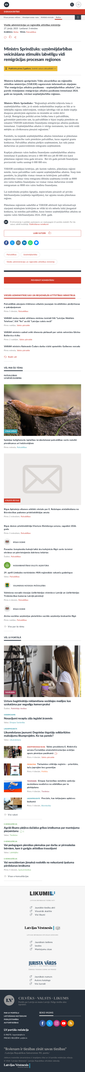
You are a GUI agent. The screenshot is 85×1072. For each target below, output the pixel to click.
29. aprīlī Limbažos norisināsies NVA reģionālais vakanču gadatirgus (38, 573)
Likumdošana (15, 740)
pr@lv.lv (23, 1038)
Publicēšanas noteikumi (39, 224)
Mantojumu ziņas (43, 949)
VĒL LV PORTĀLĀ (12, 638)
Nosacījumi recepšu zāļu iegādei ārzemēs (28, 718)
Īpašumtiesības (24, 870)
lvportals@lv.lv (19, 1035)
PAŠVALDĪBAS (10, 376)
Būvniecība (46, 806)
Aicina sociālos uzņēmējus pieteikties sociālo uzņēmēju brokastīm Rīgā (40, 616)
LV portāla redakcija (16, 1030)
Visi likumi (40, 915)
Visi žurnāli (40, 984)
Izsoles (38, 946)
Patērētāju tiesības (19, 709)
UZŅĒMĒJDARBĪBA (13, 378)
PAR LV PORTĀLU (11, 1013)
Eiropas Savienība (17, 723)
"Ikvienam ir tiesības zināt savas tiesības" (35, 1049)
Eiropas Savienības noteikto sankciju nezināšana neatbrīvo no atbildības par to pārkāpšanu (51, 784)
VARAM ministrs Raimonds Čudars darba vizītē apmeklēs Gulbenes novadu (42, 346)
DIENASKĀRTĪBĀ (12, 12)
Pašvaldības (31, 32)
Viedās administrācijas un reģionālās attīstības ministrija (32, 25)
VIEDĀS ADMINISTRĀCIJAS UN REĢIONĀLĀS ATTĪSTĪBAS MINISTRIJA (39, 295)
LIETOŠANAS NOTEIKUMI (15, 1016)
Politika (44, 772)
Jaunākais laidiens (44, 942)
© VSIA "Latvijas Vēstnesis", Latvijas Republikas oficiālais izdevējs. (32, 1061)
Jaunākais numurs (43, 977)
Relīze (16, 32)
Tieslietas (45, 791)
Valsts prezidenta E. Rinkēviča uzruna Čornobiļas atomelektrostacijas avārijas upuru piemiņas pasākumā (52, 750)
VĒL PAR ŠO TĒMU (13, 368)
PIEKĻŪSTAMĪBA (11, 1019)
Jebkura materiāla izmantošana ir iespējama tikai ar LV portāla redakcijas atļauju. (38, 1058)
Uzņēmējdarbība (30, 255)
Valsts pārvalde (23, 325)
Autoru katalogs (42, 980)
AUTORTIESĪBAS (11, 1023)
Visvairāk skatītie (43, 911)
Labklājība (14, 853)
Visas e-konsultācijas (18, 876)
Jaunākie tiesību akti (45, 908)
